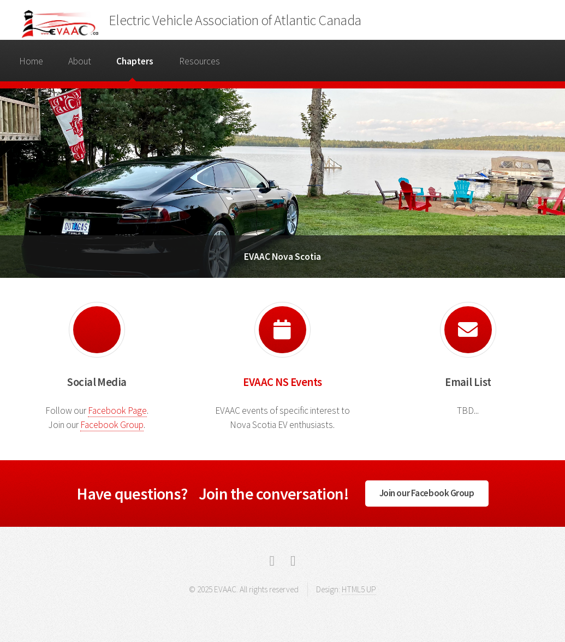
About (79, 61)
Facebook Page (117, 411)
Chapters (134, 61)
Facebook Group (112, 425)
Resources (199, 61)
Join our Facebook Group (426, 493)
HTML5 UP (359, 589)
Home (31, 61)
